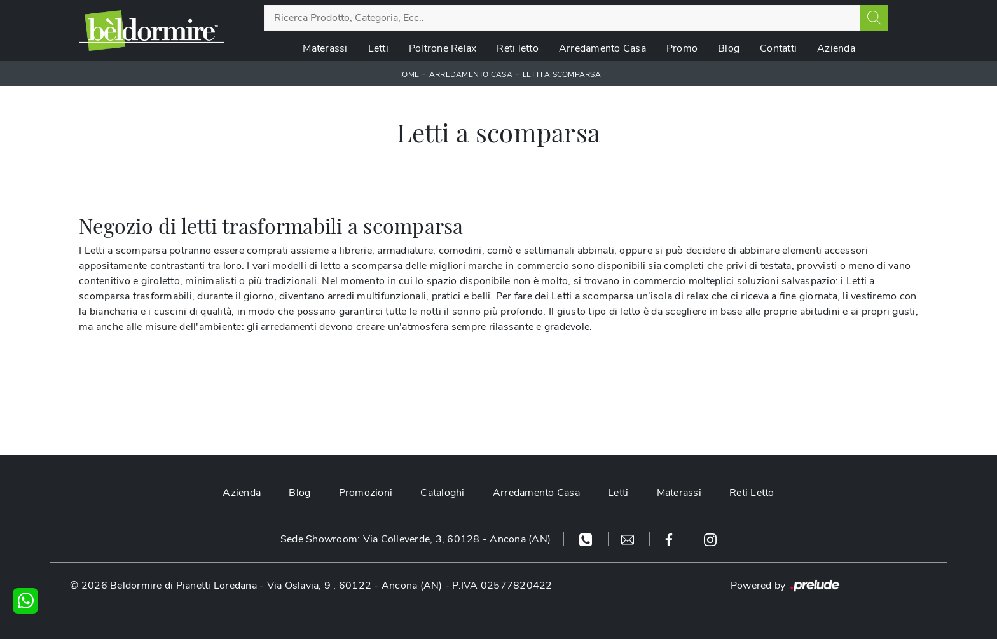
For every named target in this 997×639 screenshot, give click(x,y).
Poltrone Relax (443, 48)
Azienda (836, 48)
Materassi (325, 48)
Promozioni (366, 493)
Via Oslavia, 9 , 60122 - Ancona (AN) (355, 586)
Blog (728, 48)
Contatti (778, 48)
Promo (682, 48)
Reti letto (518, 48)
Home (407, 74)
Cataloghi (442, 493)
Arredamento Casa (602, 48)
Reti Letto (751, 493)
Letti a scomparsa (562, 74)
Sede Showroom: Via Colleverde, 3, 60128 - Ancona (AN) (415, 539)
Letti (378, 48)
